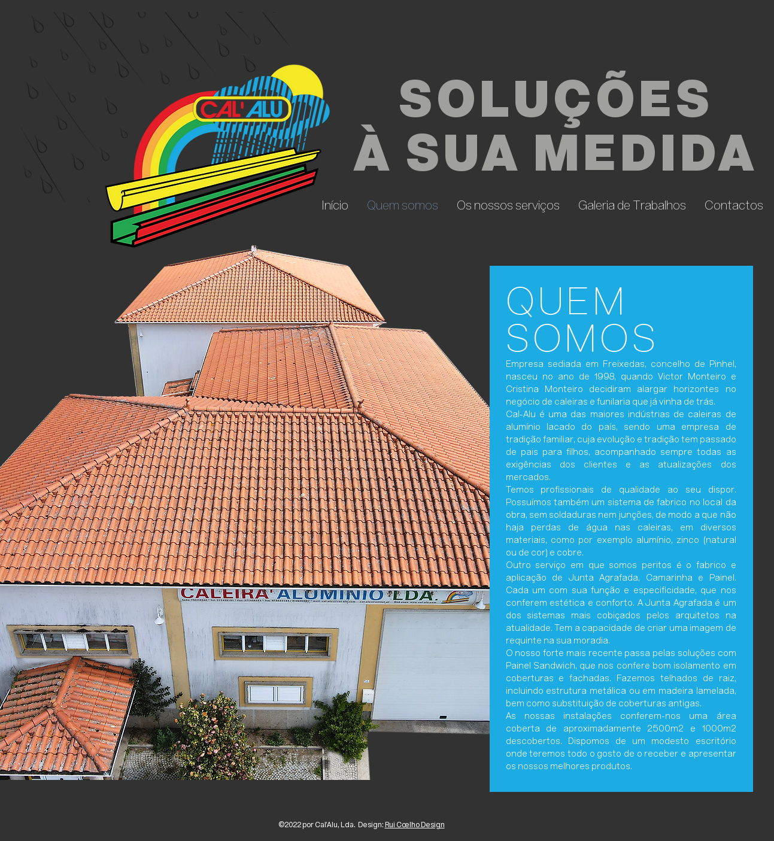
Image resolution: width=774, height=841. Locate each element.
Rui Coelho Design (415, 825)
